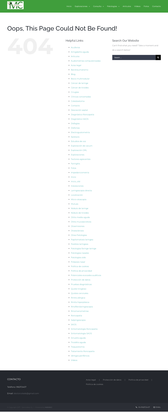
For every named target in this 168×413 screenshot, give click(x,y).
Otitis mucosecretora (81, 221)
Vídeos (74, 360)
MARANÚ (48, 407)
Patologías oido (78, 257)
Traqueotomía (78, 347)
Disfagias (75, 123)
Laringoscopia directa (81, 190)
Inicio (73, 177)
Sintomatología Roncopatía (84, 329)
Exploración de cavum (81, 145)
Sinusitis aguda (78, 338)
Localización (77, 195)
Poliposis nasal (78, 262)
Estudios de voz (78, 141)
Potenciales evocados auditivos (86, 275)
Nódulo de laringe (79, 208)
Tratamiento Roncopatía (82, 351)
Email (157, 407)
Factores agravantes (80, 159)
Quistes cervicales (79, 293)
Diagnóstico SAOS (79, 119)
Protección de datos (80, 279)
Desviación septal (79, 110)
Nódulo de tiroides (80, 213)
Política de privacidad (81, 271)
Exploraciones (77, 154)
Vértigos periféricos (80, 355)
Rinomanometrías (80, 311)
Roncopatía (76, 315)
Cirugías (75, 92)
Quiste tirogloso (78, 289)
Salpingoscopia (78, 320)
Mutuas (74, 204)
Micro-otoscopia (78, 199)
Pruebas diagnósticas (81, 284)
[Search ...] (134, 57)
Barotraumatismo (79, 70)
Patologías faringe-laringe (83, 248)
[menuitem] (71, 6)
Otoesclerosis (77, 230)
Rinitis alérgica (78, 297)
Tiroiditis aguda (78, 342)
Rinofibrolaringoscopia (82, 306)
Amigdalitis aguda (80, 52)
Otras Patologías (79, 235)
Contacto (75, 105)
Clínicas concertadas (81, 96)
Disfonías (75, 128)
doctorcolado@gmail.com (26, 393)
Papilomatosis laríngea (82, 239)
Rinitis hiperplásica (80, 302)
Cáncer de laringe (79, 83)
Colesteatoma (78, 101)
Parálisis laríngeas (79, 244)
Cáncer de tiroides (80, 87)
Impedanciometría (80, 172)
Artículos (75, 56)
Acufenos (75, 47)
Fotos (73, 168)
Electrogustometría (80, 132)
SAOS (73, 324)
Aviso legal (76, 65)
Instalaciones (77, 186)
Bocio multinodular (80, 78)
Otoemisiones (77, 226)
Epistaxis (75, 137)
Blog (73, 74)
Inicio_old (75, 181)
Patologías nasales (80, 253)
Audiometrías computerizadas (86, 61)
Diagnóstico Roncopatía (82, 114)
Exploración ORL (79, 150)
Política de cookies (80, 266)
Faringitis (75, 163)
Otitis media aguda (80, 217)
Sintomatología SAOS (81, 333)
